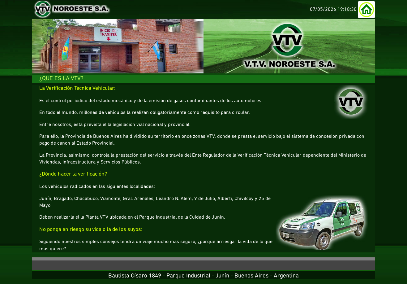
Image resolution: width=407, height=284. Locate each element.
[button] (366, 9)
